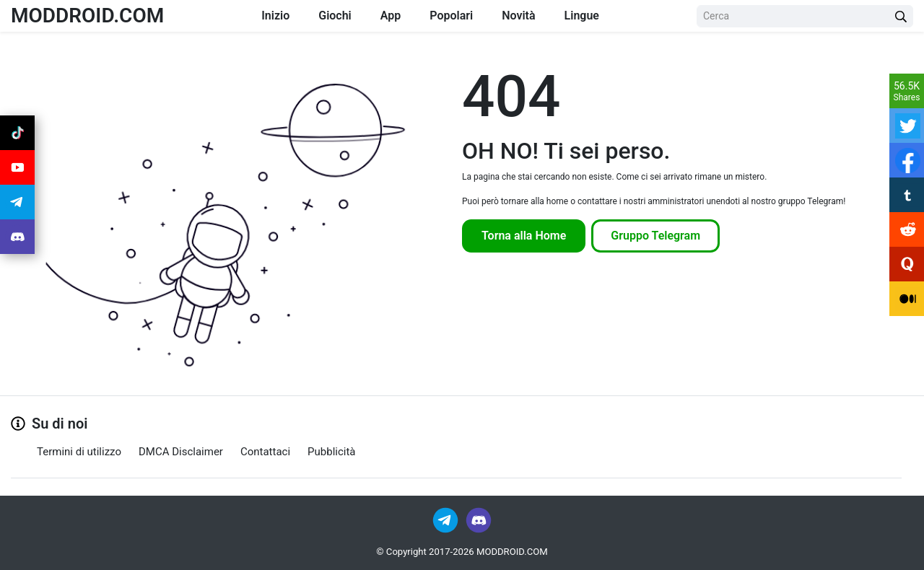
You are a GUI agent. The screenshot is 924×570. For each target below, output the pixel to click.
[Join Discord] (479, 519)
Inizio (275, 15)
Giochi (335, 15)
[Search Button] (901, 16)
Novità (518, 15)
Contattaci (265, 451)
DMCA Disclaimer (181, 451)
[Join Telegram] (446, 519)
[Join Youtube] (17, 167)
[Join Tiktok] (17, 132)
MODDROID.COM (87, 15)
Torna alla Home (523, 235)
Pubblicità (331, 451)
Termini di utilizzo (79, 451)
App (390, 15)
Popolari (451, 15)
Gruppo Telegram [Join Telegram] (655, 235)
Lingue (582, 15)
